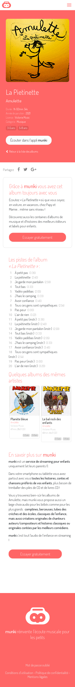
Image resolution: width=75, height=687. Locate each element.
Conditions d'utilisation (19, 673)
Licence (9, 117)
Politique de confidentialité (52, 673)
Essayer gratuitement (37, 237)
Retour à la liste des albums (22, 151)
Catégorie (10, 121)
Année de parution (15, 113)
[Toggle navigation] (70, 5)
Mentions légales (38, 677)
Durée (9, 109)
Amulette (14, 100)
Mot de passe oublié (38, 665)
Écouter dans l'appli (28, 140)
